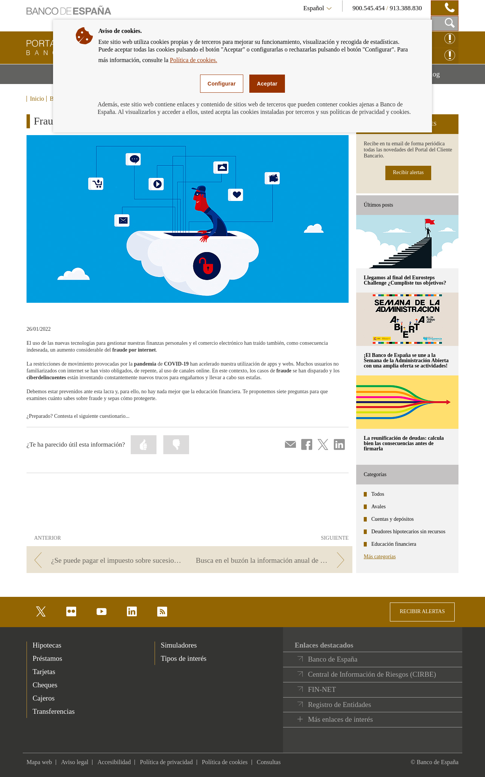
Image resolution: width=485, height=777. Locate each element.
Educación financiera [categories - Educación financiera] (393, 544)
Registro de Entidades (339, 704)
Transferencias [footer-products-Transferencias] (54, 711)
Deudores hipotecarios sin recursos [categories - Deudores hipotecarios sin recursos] (408, 531)
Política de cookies (225, 762)
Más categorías (380, 556)
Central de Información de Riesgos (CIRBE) (372, 674)
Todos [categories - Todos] (377, 494)
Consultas (269, 762)
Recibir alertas (408, 172)
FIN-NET (322, 689)
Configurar (222, 84)
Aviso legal (74, 762)
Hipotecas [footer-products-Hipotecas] (47, 645)
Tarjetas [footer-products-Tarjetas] (44, 672)
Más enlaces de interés (340, 719)
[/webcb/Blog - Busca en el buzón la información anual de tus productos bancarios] (272, 560)
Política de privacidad (166, 762)
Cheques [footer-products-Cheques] (45, 685)
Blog (442, 77)
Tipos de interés (184, 658)
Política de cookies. (193, 60)
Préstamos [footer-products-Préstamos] (47, 658)
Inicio (37, 99)
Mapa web (39, 762)
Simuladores (179, 645)
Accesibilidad (114, 762)
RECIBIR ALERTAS (422, 611)
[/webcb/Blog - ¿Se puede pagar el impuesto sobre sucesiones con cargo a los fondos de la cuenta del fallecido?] (106, 560)
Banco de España (333, 659)
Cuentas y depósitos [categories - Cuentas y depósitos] (392, 519)
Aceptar (267, 84)
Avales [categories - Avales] (378, 506)
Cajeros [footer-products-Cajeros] (44, 698)
